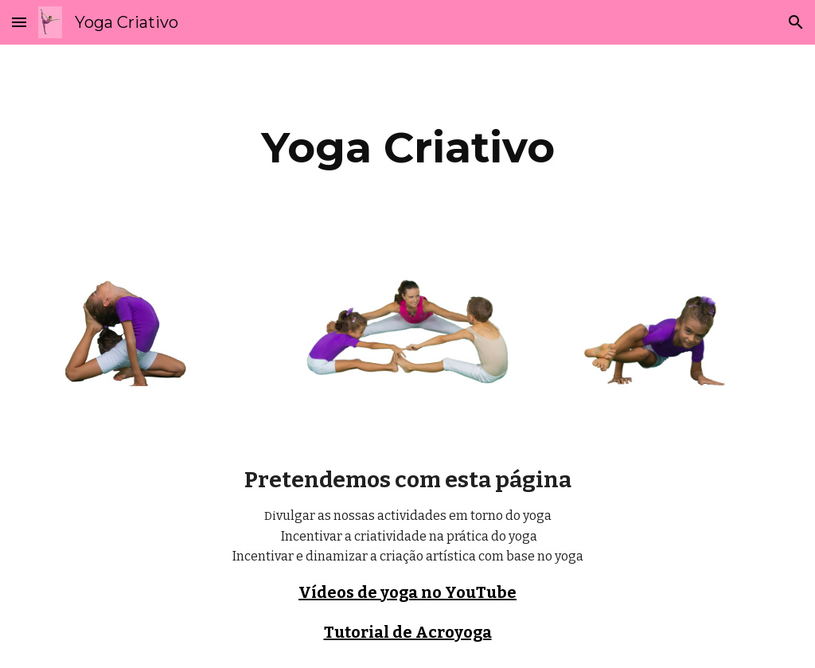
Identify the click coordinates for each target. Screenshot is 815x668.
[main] (408, 147)
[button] (19, 22)
